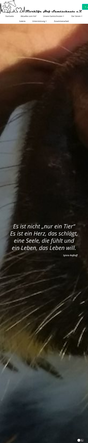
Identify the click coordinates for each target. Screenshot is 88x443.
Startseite (9, 16)
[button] (81, 440)
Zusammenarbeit (61, 21)
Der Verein (77, 16)
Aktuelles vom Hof (28, 16)
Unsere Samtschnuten (54, 16)
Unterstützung (39, 21)
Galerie (22, 21)
